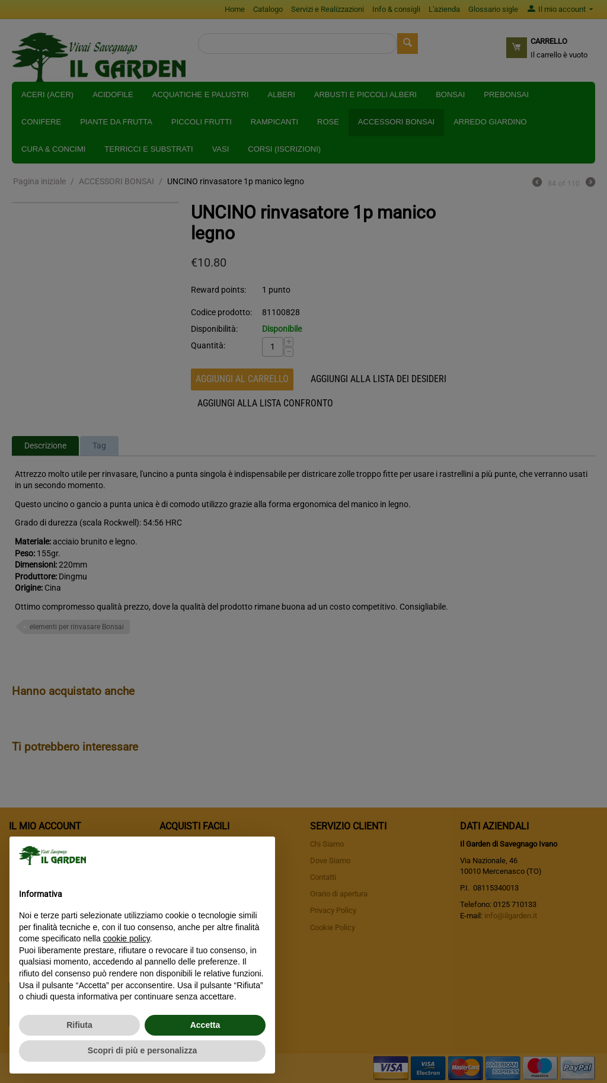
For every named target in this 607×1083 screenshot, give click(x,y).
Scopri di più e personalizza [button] (142, 1050)
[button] (259, 855)
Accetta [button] (205, 1025)
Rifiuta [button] (79, 1025)
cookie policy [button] (126, 938)
